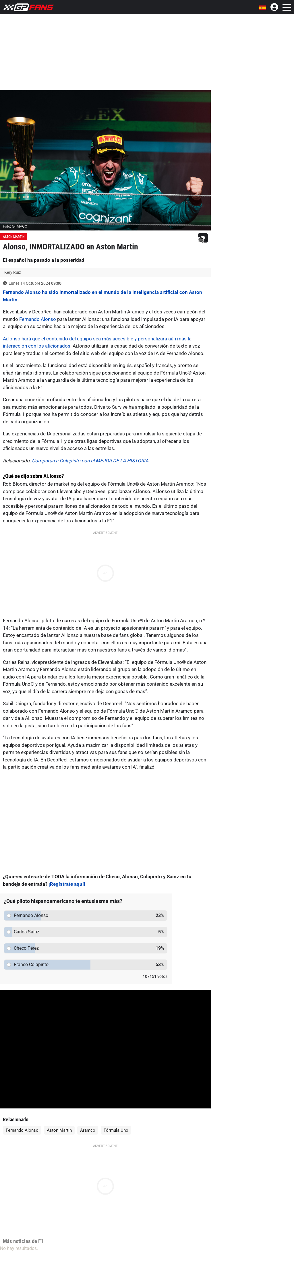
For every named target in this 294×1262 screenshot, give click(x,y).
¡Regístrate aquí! (67, 884)
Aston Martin (13, 237)
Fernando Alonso (37, 319)
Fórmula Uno (116, 1130)
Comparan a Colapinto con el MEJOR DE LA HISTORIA (90, 461)
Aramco (87, 1130)
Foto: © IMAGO (15, 226)
